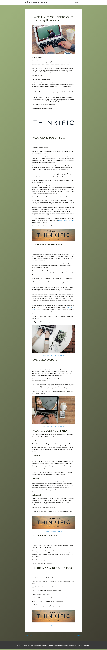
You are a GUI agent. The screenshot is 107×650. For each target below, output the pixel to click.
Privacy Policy (77, 2)
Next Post (79, 636)
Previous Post (29, 636)
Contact (70, 2)
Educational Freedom (37, 2)
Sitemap (39, 646)
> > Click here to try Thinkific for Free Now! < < (53, 356)
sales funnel (43, 302)
